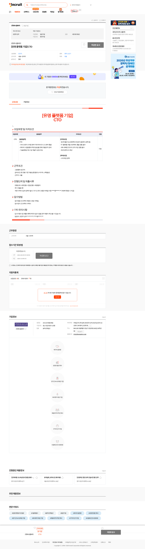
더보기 (104, 317)
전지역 (31, 236)
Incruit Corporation (74, 545)
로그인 (46, 293)
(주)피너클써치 (15, 26)
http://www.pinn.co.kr (80, 334)
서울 (27, 236)
